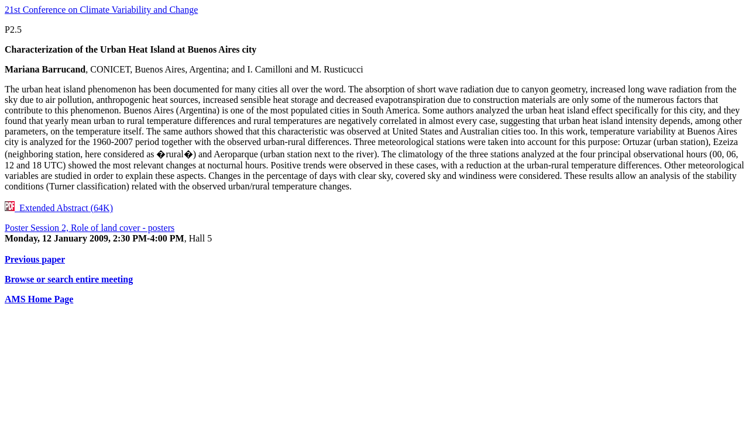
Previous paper (35, 259)
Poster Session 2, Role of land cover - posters (89, 228)
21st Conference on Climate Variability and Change (101, 10)
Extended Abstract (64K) (59, 208)
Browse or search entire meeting (69, 279)
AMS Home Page (39, 299)
